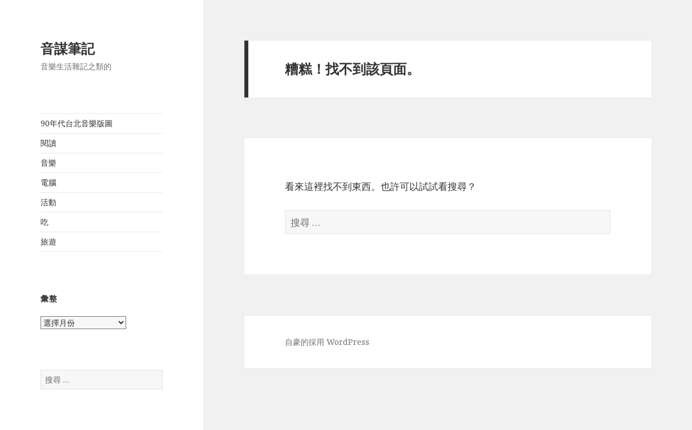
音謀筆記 (68, 48)
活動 (48, 202)
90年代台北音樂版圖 (77, 123)
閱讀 (48, 143)
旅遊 (48, 241)
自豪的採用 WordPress (327, 341)
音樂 (48, 162)
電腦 (48, 182)
